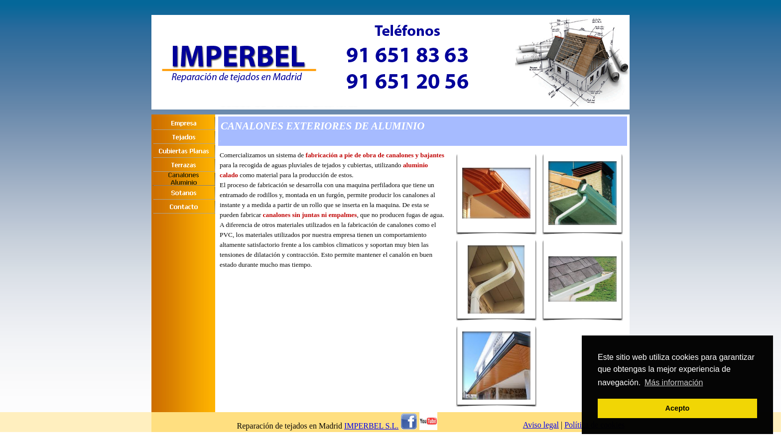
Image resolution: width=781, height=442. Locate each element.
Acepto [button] (677, 408)
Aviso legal (541, 425)
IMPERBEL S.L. (371, 426)
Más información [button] (674, 382)
